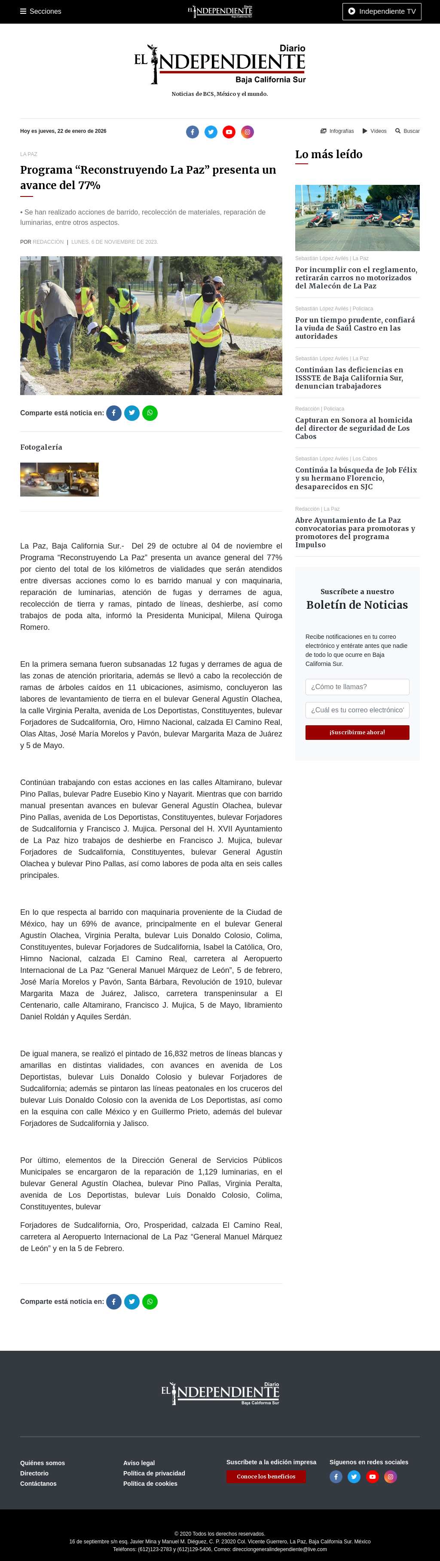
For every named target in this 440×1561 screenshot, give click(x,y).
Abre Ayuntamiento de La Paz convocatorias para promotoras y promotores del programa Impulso (355, 532)
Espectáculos (315, 11)
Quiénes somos (42, 1463)
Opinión (279, 11)
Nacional (209, 11)
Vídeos (375, 131)
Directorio (34, 1473)
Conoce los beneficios (266, 1476)
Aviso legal (139, 1463)
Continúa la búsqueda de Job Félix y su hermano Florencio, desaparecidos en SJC (356, 478)
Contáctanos (38, 1483)
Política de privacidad (154, 1473)
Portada (30, 11)
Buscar (407, 131)
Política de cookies (150, 1483)
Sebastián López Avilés (321, 258)
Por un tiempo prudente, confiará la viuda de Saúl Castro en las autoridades (355, 328)
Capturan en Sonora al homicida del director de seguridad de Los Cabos (353, 428)
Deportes (153, 11)
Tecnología (354, 11)
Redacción (48, 242)
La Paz (57, 11)
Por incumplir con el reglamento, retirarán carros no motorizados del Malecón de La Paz (356, 277)
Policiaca (122, 11)
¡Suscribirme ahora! (357, 732)
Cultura (181, 11)
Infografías (337, 131)
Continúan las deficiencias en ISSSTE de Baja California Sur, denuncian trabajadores (349, 377)
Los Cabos (88, 11)
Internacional (245, 11)
